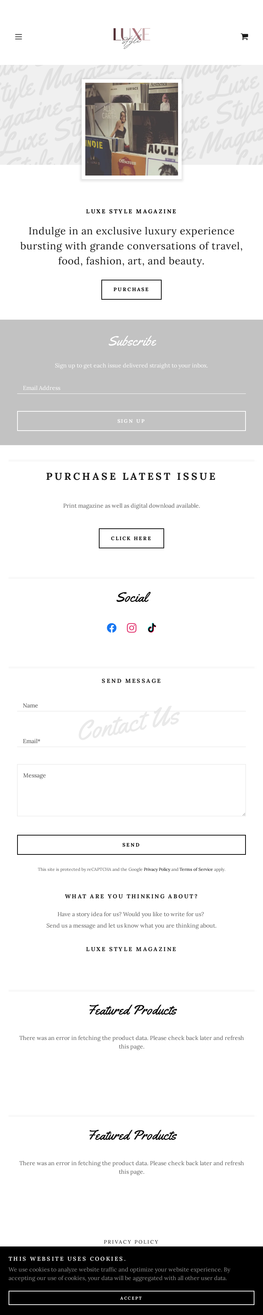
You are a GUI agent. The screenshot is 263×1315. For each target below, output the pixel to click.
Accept (131, 1298)
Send (131, 845)
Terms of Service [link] (196, 869)
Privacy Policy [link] (157, 869)
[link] (131, 36)
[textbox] (131, 384)
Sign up (131, 421)
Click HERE (131, 538)
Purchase (131, 289)
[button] (29, 37)
